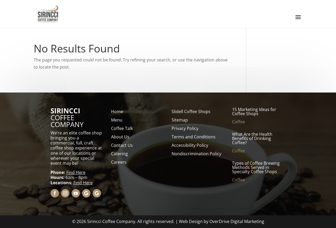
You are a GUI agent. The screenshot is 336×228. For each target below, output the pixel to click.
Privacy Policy (185, 128)
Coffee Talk (122, 128)
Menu (116, 120)
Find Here (76, 172)
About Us (120, 137)
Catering (119, 154)
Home (117, 111)
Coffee (238, 122)
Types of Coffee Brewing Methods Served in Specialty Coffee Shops (256, 167)
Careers (119, 162)
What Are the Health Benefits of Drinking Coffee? (252, 138)
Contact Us (122, 145)
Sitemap (180, 120)
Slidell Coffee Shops (191, 111)
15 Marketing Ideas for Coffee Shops (254, 111)
